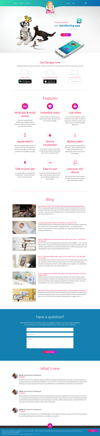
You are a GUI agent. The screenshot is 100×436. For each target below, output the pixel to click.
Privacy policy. (36, 434)
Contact (68, 3)
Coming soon (75, 81)
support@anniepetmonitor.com (47, 325)
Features (27, 3)
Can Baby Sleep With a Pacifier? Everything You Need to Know (57, 223)
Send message (50, 352)
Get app (21, 3)
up (50, 425)
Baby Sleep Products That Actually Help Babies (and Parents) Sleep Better (61, 206)
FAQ (73, 3)
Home (15, 3)
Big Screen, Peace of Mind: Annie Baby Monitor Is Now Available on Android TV (62, 290)
